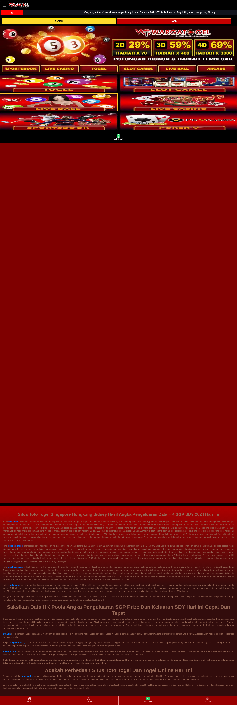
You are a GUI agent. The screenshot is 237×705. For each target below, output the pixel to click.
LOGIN (174, 21)
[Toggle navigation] (4, 5)
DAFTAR (59, 21)
